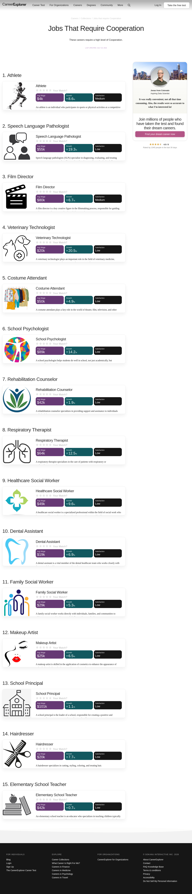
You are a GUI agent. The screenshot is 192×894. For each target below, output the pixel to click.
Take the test (176, 5)
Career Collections (60, 859)
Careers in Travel (60, 877)
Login (8, 863)
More (120, 5)
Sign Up (10, 867)
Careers (78, 5)
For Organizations (59, 5)
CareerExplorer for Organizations (113, 859)
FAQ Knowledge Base (153, 867)
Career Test (38, 5)
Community (107, 5)
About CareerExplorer (153, 859)
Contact (146, 863)
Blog (8, 859)
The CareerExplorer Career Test (21, 870)
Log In (158, 5)
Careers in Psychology (62, 874)
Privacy (146, 874)
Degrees (91, 5)
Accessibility (148, 877)
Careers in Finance (61, 867)
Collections (86, 18)
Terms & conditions (152, 870)
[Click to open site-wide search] (129, 5)
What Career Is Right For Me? (66, 863)
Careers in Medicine (61, 870)
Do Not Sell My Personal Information (160, 881)
